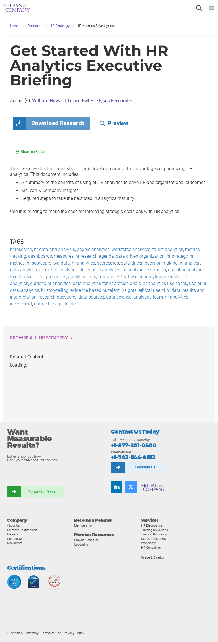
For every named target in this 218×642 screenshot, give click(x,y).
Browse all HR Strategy (39, 338)
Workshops (149, 543)
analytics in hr (82, 276)
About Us (13, 525)
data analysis (23, 270)
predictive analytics (58, 270)
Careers (12, 534)
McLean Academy (153, 539)
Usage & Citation (152, 557)
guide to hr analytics (50, 283)
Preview (118, 123)
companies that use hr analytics (130, 276)
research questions (57, 297)
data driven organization (140, 256)
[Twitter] (131, 487)
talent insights (122, 290)
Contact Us (15, 539)
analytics (30, 290)
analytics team (148, 297)
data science (118, 297)
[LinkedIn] (116, 487)
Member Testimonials (22, 530)
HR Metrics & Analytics (95, 26)
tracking (18, 256)
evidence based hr (88, 290)
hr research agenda (95, 256)
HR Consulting (151, 548)
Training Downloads (154, 530)
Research (35, 26)
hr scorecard (39, 263)
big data (61, 263)
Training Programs (154, 534)
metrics (192, 249)
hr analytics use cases (165, 283)
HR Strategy (59, 26)
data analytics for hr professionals (107, 283)
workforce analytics (131, 249)
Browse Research (86, 540)
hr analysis (191, 263)
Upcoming (81, 544)
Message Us (145, 467)
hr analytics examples (144, 270)
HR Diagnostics (151, 525)
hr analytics (83, 263)
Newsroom (14, 543)
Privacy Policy (74, 633)
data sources (91, 297)
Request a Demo (42, 491)
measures (64, 256)
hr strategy (177, 256)
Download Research (58, 123)
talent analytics (167, 249)
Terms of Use (51, 633)
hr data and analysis (54, 249)
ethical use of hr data (160, 290)
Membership (83, 525)
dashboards (40, 256)
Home (15, 26)
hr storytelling (54, 290)
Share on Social (33, 151)
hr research (21, 249)
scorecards (108, 263)
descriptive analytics (99, 270)
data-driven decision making (149, 263)
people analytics (93, 249)
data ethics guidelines (56, 304)
